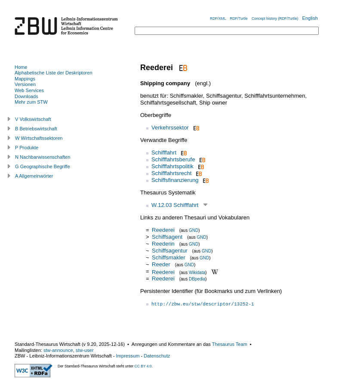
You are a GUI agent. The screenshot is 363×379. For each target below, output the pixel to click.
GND (193, 230)
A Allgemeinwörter (34, 176)
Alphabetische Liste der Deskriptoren (53, 72)
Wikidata (197, 272)
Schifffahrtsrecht (171, 173)
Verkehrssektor (170, 127)
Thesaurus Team (229, 344)
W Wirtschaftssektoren (39, 138)
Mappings (25, 78)
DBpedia (197, 279)
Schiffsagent (167, 237)
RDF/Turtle (239, 18)
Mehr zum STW (31, 102)
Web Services (29, 90)
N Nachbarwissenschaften (42, 157)
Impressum (128, 355)
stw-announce (58, 350)
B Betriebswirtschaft (36, 128)
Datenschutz (157, 355)
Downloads (26, 96)
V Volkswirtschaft (33, 119)
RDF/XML (218, 18)
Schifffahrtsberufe (173, 159)
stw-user (85, 350)
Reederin (163, 243)
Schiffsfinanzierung (175, 180)
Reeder (161, 264)
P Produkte (26, 147)
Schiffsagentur (170, 250)
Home (21, 67)
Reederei (163, 230)
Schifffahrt (163, 152)
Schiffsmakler (168, 257)
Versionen (25, 84)
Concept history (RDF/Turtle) (275, 18)
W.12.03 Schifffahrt (174, 205)
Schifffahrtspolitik (172, 166)
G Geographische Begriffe (42, 166)
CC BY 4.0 (143, 366)
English (310, 18)
